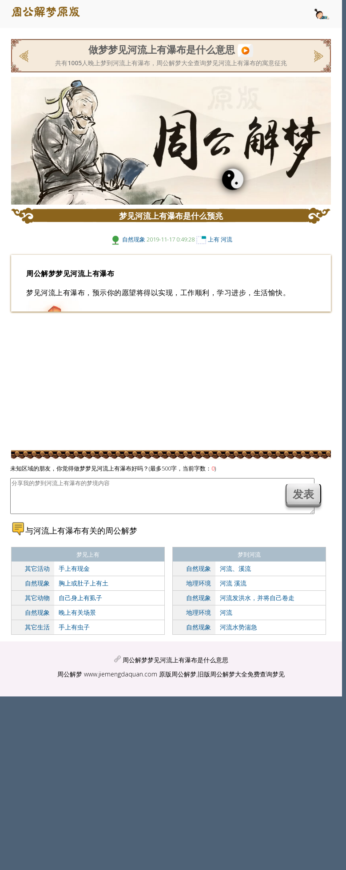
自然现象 (133, 239)
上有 (213, 239)
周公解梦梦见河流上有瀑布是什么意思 (175, 666)
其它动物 (37, 604)
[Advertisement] (171, 380)
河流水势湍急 (238, 633)
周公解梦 (69, 680)
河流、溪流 (235, 575)
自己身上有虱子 (80, 604)
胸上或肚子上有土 (83, 589)
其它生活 (37, 633)
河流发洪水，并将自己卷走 (257, 604)
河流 (226, 239)
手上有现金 (74, 575)
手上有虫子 (74, 633)
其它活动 (37, 575)
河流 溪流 (233, 589)
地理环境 (198, 589)
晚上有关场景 (77, 619)
